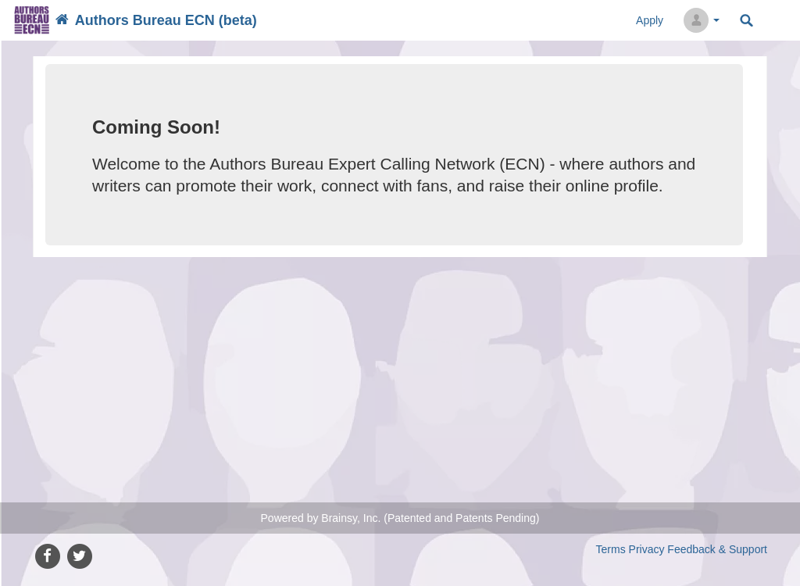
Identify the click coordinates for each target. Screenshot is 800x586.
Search (746, 20)
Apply (649, 20)
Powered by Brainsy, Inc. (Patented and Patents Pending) (400, 518)
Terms (611, 549)
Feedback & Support (717, 549)
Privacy (647, 549)
